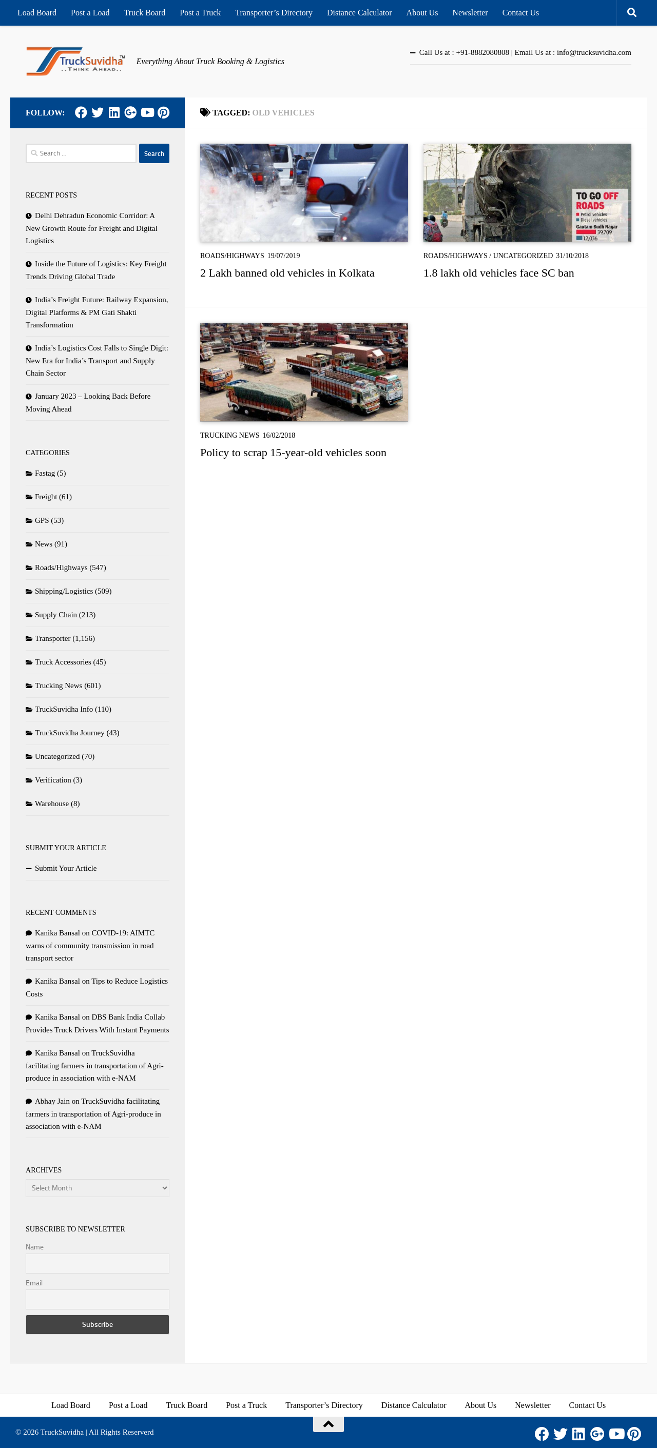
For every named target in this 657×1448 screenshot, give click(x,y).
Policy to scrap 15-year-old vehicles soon (293, 452)
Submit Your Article (65, 868)
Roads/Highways (232, 256)
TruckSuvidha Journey (70, 733)
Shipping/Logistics (64, 591)
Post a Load (90, 12)
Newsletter (470, 12)
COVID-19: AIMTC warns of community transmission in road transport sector (90, 945)
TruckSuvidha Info (64, 709)
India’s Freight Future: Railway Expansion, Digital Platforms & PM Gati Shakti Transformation (97, 312)
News (43, 544)
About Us (422, 12)
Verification (53, 780)
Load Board (36, 12)
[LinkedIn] (114, 112)
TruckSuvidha (62, 1432)
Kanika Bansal (57, 933)
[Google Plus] (130, 112)
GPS (42, 520)
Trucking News (230, 435)
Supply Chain (56, 615)
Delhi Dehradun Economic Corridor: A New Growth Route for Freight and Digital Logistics (92, 228)
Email (34, 1283)
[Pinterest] (163, 112)
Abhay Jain (52, 1101)
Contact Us (521, 12)
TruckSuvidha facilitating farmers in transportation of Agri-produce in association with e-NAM (95, 1065)
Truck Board (145, 12)
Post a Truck (200, 12)
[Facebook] (81, 112)
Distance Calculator (359, 12)
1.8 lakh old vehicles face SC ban (498, 272)
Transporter (52, 638)
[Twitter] (97, 112)
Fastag (45, 473)
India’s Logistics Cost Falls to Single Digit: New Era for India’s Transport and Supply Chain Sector (97, 360)
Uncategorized (523, 256)
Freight (46, 497)
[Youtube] (147, 112)
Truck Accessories (63, 662)
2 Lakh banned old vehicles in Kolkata (287, 272)
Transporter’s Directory (274, 12)
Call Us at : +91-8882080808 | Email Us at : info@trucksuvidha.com (525, 52)
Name (35, 1247)
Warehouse (52, 803)
